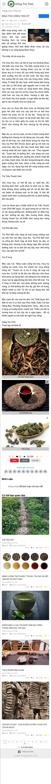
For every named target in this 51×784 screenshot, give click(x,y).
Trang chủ (7, 11)
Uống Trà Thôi (24, 4)
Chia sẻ (17, 11)
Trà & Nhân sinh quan (13, 670)
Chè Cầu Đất (8, 540)
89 (25, 744)
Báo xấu (35, 460)
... (20, 744)
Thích (14, 460)
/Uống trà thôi (25, 752)
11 (46, 742)
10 (41, 742)
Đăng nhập (13, 486)
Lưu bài (24, 460)
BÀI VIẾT (27, 24)
